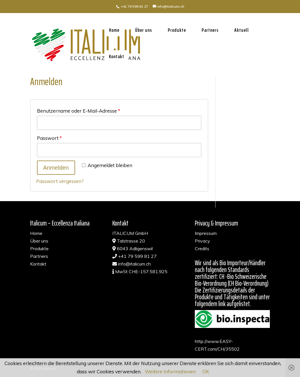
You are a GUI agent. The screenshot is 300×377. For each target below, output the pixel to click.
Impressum (206, 233)
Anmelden (56, 168)
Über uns (143, 30)
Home (114, 30)
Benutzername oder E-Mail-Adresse (78, 111)
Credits (202, 248)
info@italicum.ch (134, 264)
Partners (210, 30)
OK (205, 371)
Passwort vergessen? (60, 181)
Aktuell (241, 30)
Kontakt (116, 56)
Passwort (49, 138)
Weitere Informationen (170, 371)
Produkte (177, 30)
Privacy (202, 241)
